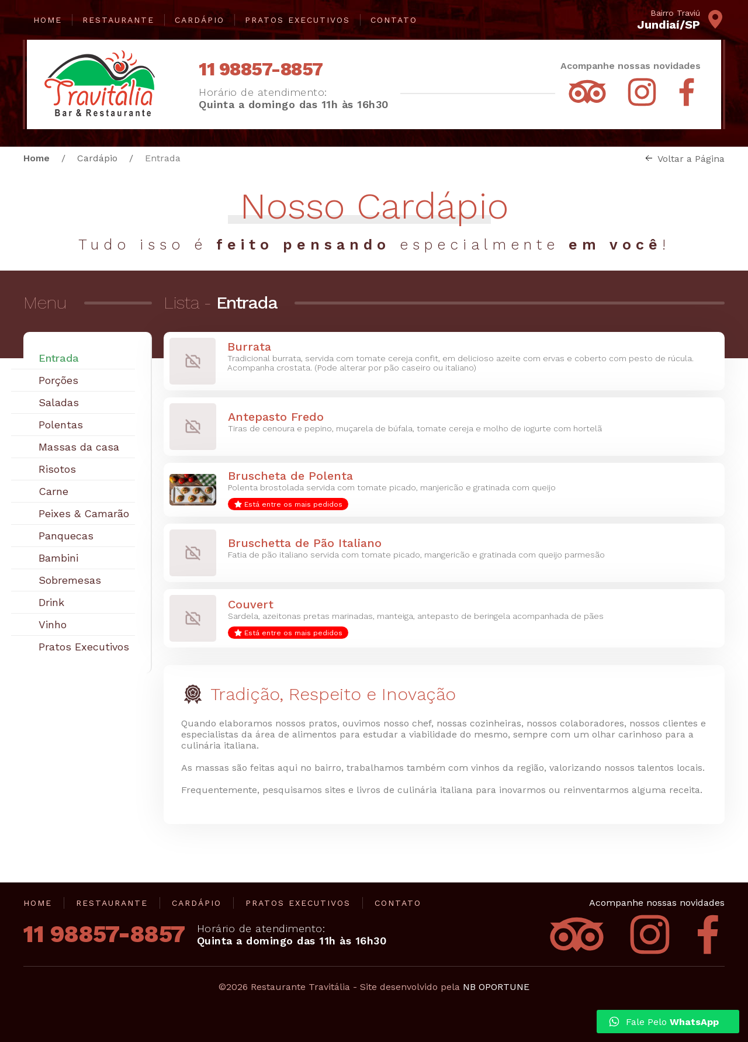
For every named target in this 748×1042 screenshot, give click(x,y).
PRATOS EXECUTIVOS (297, 20)
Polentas (61, 424)
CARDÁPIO (199, 20)
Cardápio (97, 158)
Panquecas (66, 535)
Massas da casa (79, 447)
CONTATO (393, 20)
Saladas (59, 402)
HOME (47, 20)
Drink (51, 602)
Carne (53, 491)
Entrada (59, 358)
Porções (58, 380)
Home (36, 158)
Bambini (58, 558)
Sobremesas (70, 580)
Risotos (57, 469)
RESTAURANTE (118, 20)
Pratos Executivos (84, 647)
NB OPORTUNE (496, 986)
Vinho (53, 624)
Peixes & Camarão (84, 513)
